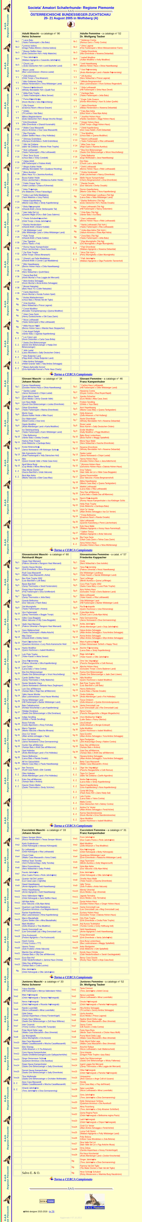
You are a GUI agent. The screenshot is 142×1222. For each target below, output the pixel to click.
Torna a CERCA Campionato (73, 374)
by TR (52, 1211)
